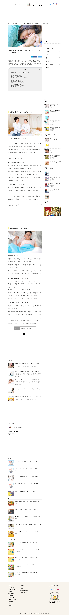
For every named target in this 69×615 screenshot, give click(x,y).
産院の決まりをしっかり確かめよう (18, 82)
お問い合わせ (23, 588)
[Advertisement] (16, 445)
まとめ (12, 87)
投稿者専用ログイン (24, 592)
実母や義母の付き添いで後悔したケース (17, 81)
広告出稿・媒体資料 (24, 590)
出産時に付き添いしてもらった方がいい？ (20, 72)
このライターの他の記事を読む (18, 427)
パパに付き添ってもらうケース (15, 79)
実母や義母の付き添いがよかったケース (17, 80)
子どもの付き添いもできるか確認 (16, 86)
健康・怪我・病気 (19, 23)
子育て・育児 (13, 23)
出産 (13, 434)
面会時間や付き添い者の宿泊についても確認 (17, 85)
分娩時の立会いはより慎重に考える (16, 76)
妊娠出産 (24, 23)
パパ (10, 434)
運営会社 (22, 585)
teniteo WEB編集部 (15, 425)
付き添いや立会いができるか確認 (16, 84)
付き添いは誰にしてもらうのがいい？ (19, 77)
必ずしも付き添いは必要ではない (16, 75)
